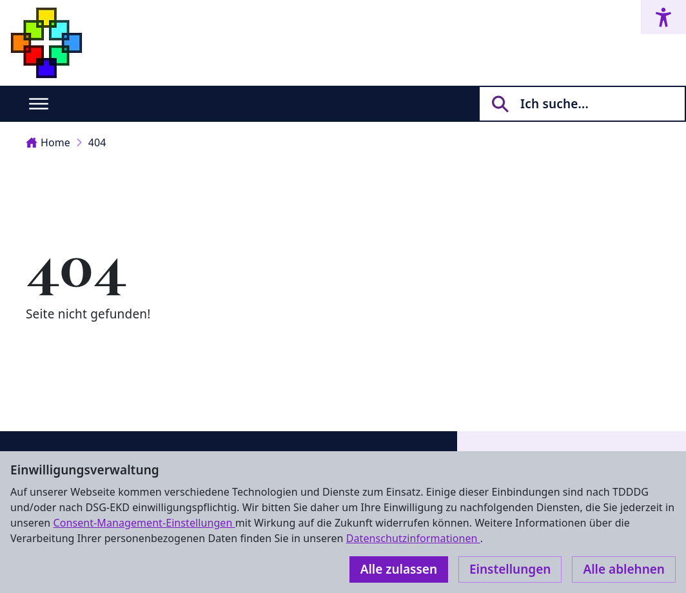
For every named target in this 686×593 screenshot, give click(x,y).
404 (97, 142)
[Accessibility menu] (663, 17)
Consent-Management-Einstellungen (144, 523)
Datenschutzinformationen (413, 538)
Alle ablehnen (624, 569)
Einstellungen (510, 569)
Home (48, 142)
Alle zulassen (398, 569)
